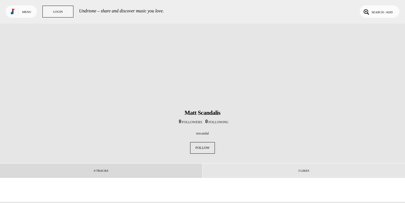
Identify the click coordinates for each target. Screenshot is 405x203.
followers (190, 122)
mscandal (202, 133)
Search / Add (378, 11)
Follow (202, 148)
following (216, 122)
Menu (26, 12)
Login (58, 11)
